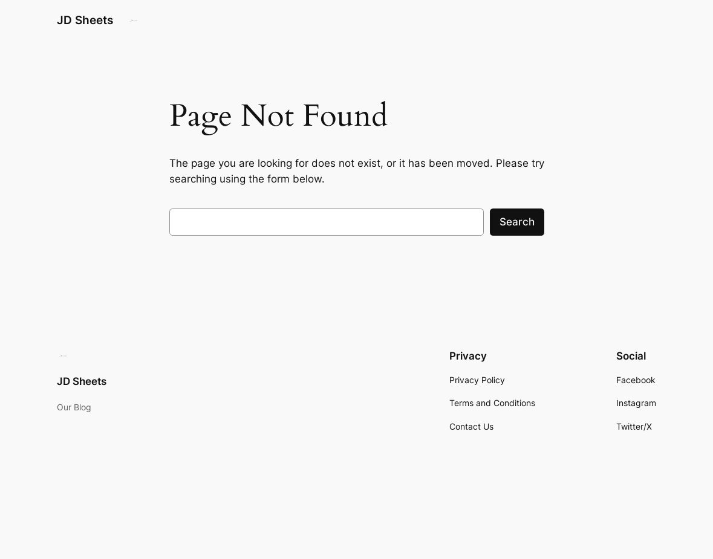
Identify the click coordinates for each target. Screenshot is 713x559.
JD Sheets (85, 20)
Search (517, 222)
